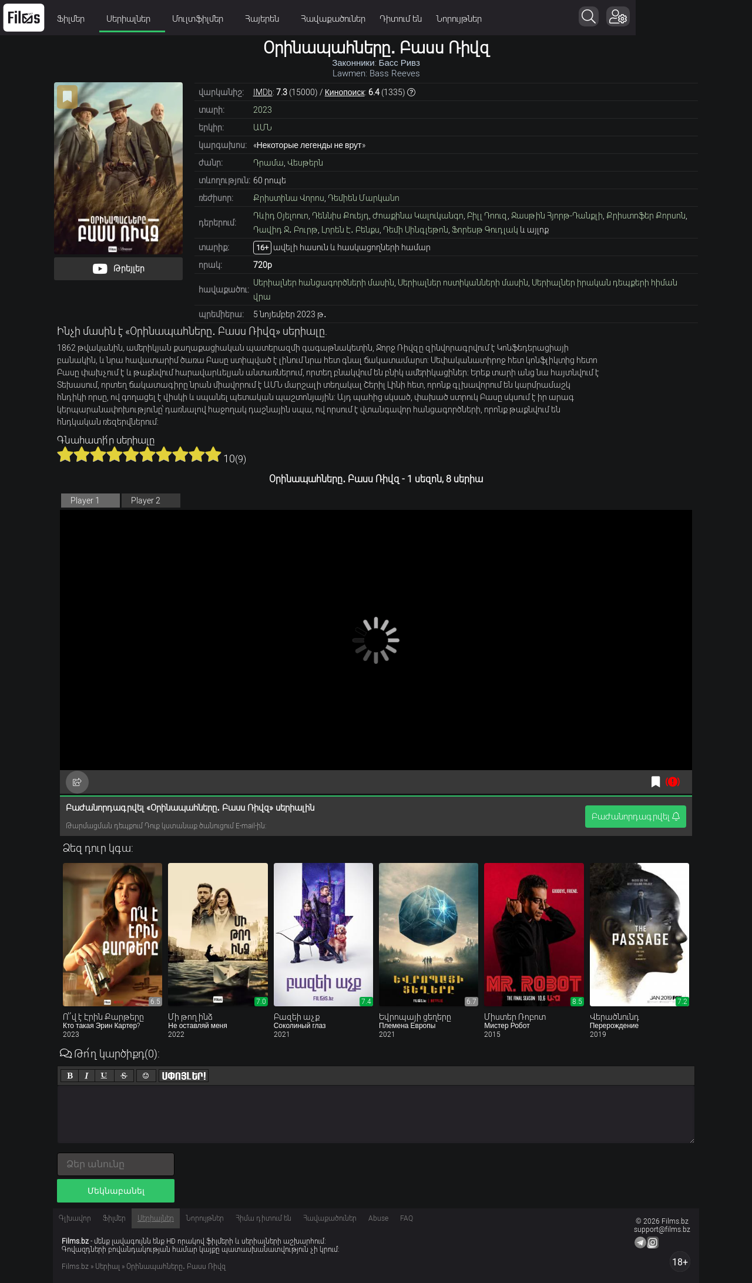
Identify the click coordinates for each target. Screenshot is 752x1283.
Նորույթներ (512, 19)
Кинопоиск (345, 92)
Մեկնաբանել (116, 1190)
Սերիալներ (185, 19)
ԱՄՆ (262, 127)
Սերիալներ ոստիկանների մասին (463, 282)
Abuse (378, 1218)
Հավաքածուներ (386, 19)
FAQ (406, 1218)
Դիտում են (453, 19)
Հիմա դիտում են (263, 1218)
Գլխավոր (75, 1218)
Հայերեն (319, 19)
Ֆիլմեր (127, 19)
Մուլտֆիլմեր (254, 19)
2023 (262, 110)
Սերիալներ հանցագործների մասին (323, 282)
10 (213, 454)
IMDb (263, 92)
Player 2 (145, 500)
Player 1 (85, 500)
